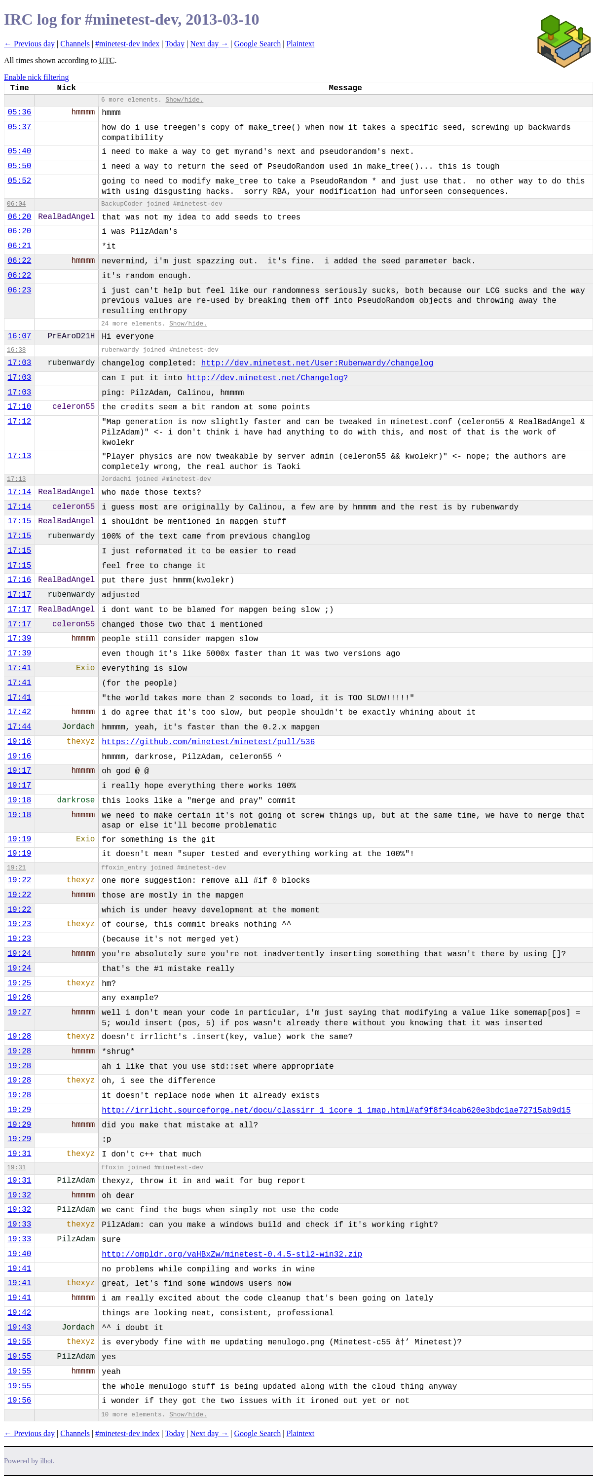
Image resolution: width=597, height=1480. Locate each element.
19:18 (19, 800)
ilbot (46, 1461)
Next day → (209, 43)
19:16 (19, 741)
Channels (75, 43)
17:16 (19, 580)
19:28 (19, 1036)
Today (175, 43)
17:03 (19, 363)
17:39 (19, 638)
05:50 (19, 166)
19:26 (19, 997)
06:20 (19, 217)
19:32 (19, 1195)
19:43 (19, 1327)
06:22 (19, 260)
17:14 (19, 492)
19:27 (19, 1012)
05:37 (19, 127)
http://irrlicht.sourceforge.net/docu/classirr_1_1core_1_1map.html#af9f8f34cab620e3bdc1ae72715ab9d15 (336, 1110)
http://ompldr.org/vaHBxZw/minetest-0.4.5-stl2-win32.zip (232, 1254)
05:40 (19, 151)
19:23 (19, 924)
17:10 (19, 406)
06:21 (19, 246)
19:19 (19, 839)
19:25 (19, 983)
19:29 (19, 1110)
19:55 (19, 1341)
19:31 (19, 1154)
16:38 (16, 350)
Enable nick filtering (36, 77)
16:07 (19, 336)
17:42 (19, 712)
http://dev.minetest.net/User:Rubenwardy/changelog (317, 363)
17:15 (19, 521)
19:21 (16, 867)
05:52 (19, 181)
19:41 (19, 1268)
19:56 (19, 1400)
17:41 (19, 668)
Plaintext (300, 43)
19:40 (19, 1254)
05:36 (19, 112)
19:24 (19, 953)
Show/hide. (184, 100)
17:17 (19, 594)
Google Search (257, 43)
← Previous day (29, 43)
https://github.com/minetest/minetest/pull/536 (208, 742)
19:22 (19, 880)
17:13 (19, 456)
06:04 (16, 204)
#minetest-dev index (127, 43)
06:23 (19, 290)
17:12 (19, 421)
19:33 (19, 1224)
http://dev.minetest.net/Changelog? (267, 378)
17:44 (19, 726)
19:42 (19, 1312)
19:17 (19, 770)
